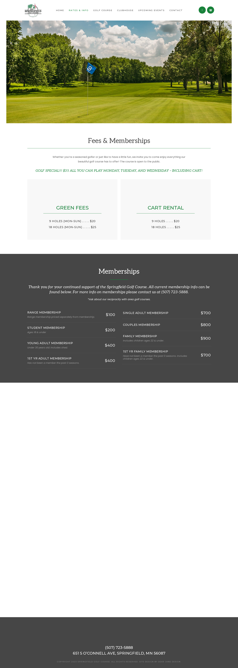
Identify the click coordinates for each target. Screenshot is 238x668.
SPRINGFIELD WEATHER (119, 605)
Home (60, 10)
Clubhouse (125, 10)
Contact (176, 10)
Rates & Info (78, 10)
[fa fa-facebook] (202, 10)
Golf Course (102, 10)
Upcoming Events (151, 10)
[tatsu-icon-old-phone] (210, 10)
